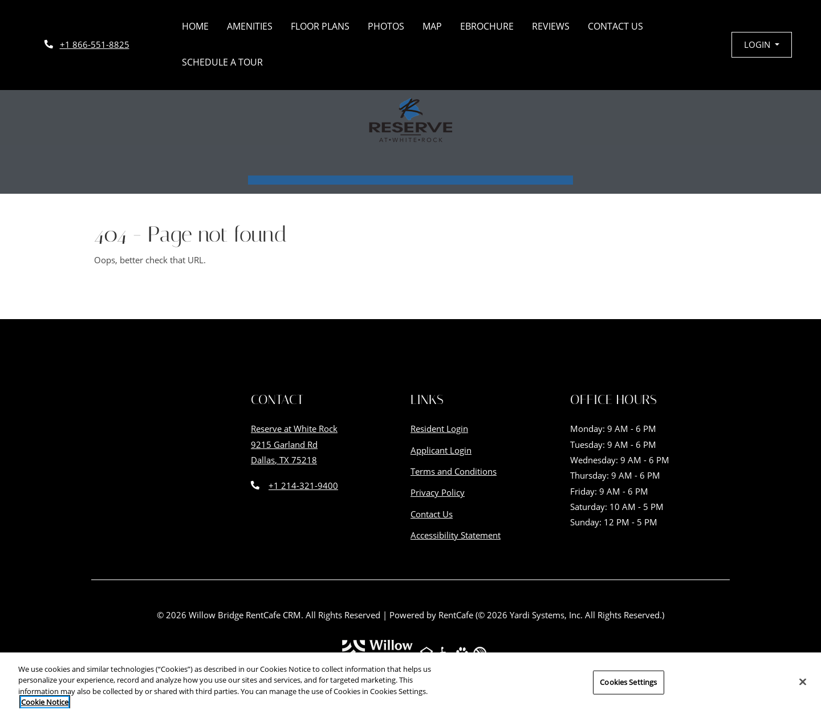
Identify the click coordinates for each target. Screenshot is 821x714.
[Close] (802, 683)
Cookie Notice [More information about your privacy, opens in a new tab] (44, 704)
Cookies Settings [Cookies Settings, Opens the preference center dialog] (628, 684)
